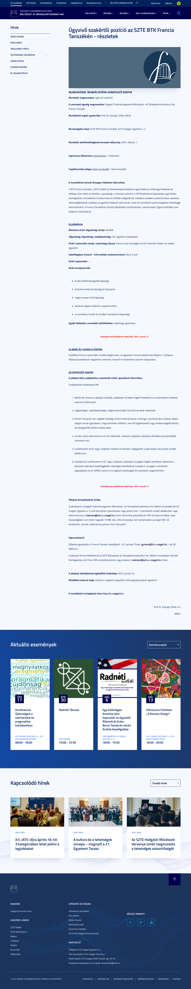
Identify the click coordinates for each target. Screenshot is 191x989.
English (168, 3)
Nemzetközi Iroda (76, 924)
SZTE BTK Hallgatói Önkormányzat (84, 933)
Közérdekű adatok (145, 979)
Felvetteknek (61, 3)
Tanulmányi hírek (19, 48)
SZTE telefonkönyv (18, 931)
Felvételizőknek (46, 3)
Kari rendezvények (145, 13)
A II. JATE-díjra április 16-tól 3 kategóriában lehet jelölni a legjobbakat (37, 844)
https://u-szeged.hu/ (113, 593)
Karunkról (90, 13)
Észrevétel (15, 949)
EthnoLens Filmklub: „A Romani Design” (159, 712)
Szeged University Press (21, 911)
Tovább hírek (159, 783)
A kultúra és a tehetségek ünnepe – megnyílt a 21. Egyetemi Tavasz (92, 844)
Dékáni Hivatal (75, 920)
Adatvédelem (103, 979)
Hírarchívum (17, 61)
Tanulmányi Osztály (77, 929)
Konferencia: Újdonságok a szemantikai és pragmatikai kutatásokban (24, 717)
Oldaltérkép (15, 954)
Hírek (165, 13)
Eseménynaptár (18, 67)
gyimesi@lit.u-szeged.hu (154, 544)
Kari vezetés (74, 915)
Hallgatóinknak (76, 3)
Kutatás (124, 13)
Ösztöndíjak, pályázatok (22, 54)
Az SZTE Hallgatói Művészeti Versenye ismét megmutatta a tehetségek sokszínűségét (153, 844)
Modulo (13, 945)
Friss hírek (16, 42)
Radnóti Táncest (69, 710)
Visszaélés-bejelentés (123, 979)
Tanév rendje (17, 36)
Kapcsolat (155, 3)
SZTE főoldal (31, 3)
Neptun (13, 936)
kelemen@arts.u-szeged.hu (100, 515)
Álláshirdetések (19, 73)
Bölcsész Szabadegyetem (121, 3)
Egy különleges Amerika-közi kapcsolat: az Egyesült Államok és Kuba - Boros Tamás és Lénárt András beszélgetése (117, 719)
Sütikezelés (88, 979)
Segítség (177, 979)
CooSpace (14, 940)
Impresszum (163, 979)
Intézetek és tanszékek (79, 911)
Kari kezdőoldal (16, 3)
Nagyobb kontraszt (179, 3)
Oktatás (107, 13)
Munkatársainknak (94, 3)
